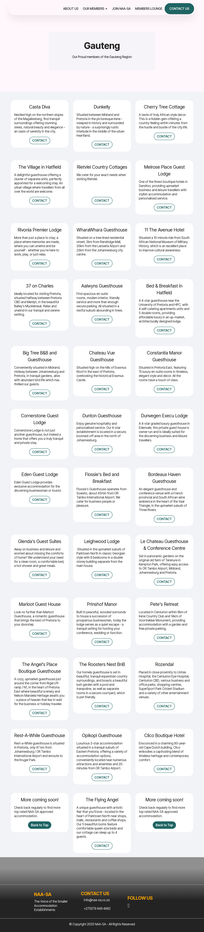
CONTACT (39, 140)
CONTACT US (179, 9)
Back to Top (39, 825)
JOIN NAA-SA (121, 9)
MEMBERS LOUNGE (148, 9)
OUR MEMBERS (93, 9)
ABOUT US (70, 9)
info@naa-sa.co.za (97, 900)
